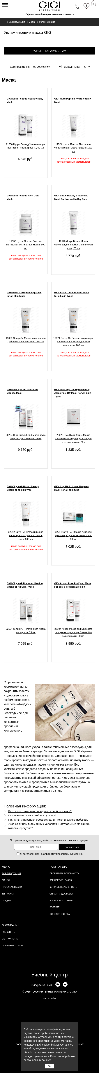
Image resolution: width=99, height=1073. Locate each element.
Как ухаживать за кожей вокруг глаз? (32, 815)
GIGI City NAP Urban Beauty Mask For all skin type (23, 488)
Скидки (6, 900)
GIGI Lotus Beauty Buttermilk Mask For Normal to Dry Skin (71, 197)
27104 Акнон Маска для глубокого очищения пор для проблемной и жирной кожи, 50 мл (73, 632)
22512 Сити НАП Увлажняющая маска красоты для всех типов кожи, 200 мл (25, 535)
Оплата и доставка (61, 893)
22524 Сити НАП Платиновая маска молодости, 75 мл (25, 630)
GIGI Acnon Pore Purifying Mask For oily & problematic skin (72, 585)
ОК (49, 1066)
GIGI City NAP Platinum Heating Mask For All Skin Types (25, 585)
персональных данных (69, 853)
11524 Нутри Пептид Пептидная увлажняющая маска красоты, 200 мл (73, 148)
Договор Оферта (60, 914)
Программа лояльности (64, 873)
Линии (6, 880)
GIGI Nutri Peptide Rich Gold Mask (23, 197)
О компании (10, 925)
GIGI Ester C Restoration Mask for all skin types (71, 294)
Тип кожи (8, 893)
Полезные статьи (12, 945)
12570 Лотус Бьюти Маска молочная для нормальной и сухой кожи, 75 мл (73, 245)
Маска (9, 79)
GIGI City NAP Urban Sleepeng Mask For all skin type (71, 488)
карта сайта (49, 998)
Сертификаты (10, 938)
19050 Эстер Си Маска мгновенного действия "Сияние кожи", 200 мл (26, 340)
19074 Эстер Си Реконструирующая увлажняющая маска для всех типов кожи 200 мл (73, 342)
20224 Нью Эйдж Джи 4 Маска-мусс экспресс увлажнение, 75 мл (26, 437)
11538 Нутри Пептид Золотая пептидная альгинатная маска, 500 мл (25, 245)
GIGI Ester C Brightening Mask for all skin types (24, 294)
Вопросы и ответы (61, 900)
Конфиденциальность (63, 887)
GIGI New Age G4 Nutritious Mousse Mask (22, 391)
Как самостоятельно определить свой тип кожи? (40, 811)
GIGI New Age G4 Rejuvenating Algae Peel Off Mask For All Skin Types (72, 393)
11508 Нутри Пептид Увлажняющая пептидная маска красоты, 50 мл (25, 146)
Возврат (54, 907)
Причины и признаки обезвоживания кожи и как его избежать (48, 819)
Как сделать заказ (61, 880)
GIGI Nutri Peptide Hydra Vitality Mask (25, 100)
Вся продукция (11, 873)
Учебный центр (49, 975)
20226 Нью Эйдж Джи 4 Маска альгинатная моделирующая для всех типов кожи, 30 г (73, 439)
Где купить (8, 932)
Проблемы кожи (12, 887)
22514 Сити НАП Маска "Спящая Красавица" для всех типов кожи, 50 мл (73, 535)
